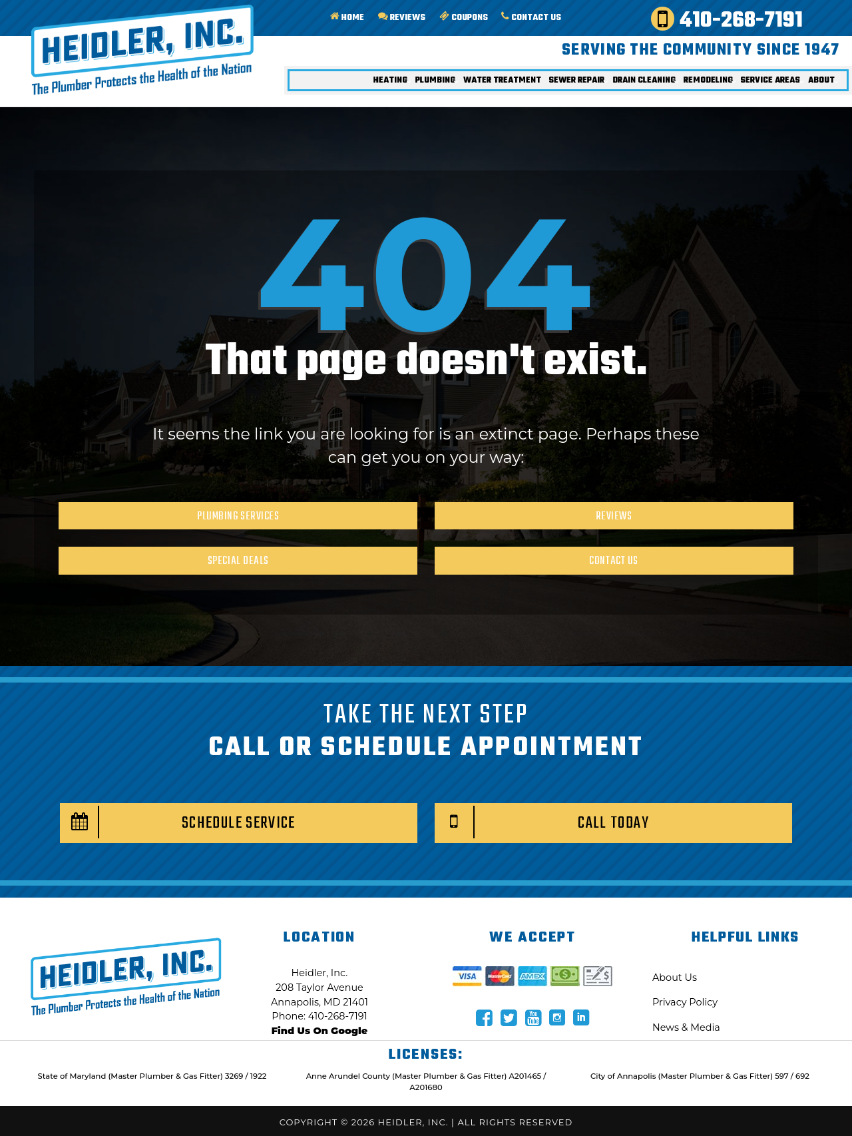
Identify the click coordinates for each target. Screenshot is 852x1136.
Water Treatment (477, 84)
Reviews (396, 18)
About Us (674, 978)
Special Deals (238, 561)
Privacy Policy (685, 1002)
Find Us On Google (319, 1031)
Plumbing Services (238, 516)
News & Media (686, 1027)
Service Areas (767, 84)
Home (339, 18)
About (821, 84)
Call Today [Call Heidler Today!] (542, 822)
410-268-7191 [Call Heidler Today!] (731, 20)
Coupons (460, 18)
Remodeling (700, 84)
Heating (359, 84)
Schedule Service (178, 822)
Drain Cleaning (631, 84)
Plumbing (406, 84)
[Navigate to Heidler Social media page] (485, 1017)
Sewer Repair (558, 84)
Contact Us (530, 18)
